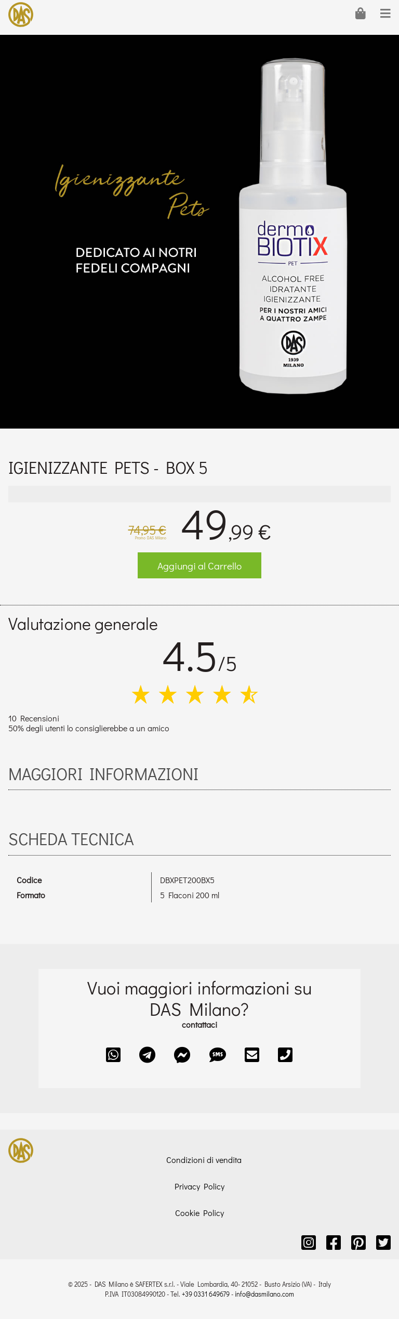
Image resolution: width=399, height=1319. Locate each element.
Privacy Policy (199, 1186)
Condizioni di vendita (204, 1159)
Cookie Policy (199, 1212)
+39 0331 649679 (206, 1294)
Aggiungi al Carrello (199, 565)
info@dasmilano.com (264, 1294)
